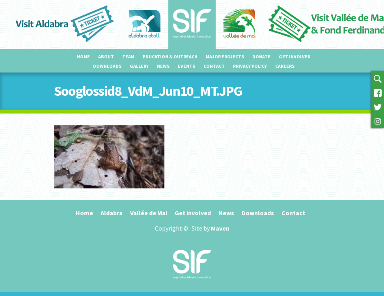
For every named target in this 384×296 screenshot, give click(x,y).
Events (186, 66)
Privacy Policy (250, 66)
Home (83, 57)
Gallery (139, 66)
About (106, 57)
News (163, 66)
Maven (220, 228)
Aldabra (112, 213)
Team (128, 57)
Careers (285, 66)
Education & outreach (170, 57)
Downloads (107, 66)
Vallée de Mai (148, 213)
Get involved (295, 57)
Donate (261, 57)
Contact (214, 66)
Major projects (225, 57)
